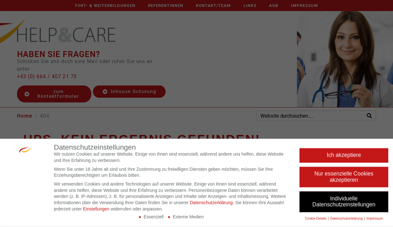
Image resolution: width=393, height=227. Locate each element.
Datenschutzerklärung (211, 204)
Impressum (375, 220)
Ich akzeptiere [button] (344, 157)
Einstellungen (96, 210)
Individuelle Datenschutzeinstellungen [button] (343, 203)
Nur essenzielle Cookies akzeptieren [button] (343, 178)
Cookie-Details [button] (316, 220)
